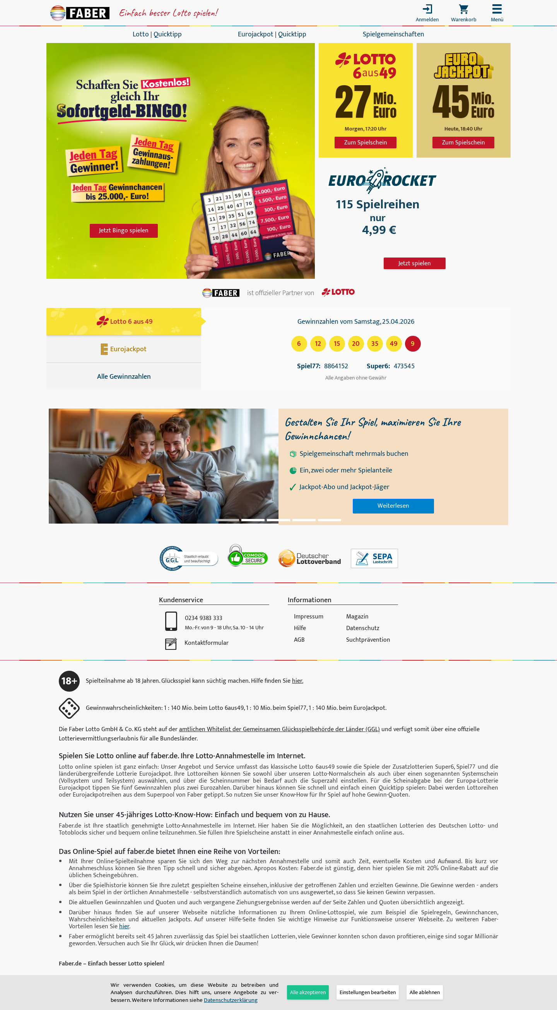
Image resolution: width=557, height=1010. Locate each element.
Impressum (308, 616)
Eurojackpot (255, 34)
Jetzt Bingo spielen (124, 230)
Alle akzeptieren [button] (308, 992)
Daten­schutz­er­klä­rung (231, 1000)
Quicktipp (168, 34)
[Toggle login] (427, 15)
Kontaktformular (207, 643)
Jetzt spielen (414, 263)
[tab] (368, 992)
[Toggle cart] (463, 15)
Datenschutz (362, 628)
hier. (297, 681)
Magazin (357, 616)
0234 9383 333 (203, 618)
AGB (299, 640)
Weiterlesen (393, 506)
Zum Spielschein (365, 142)
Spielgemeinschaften (393, 34)
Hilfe (300, 628)
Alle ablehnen (425, 992)
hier (124, 926)
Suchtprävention (368, 640)
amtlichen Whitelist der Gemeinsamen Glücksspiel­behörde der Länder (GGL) (279, 729)
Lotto (141, 34)
